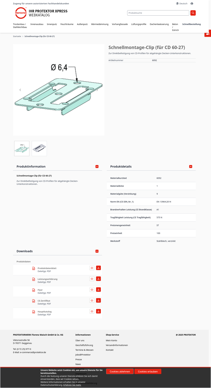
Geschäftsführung (84, 345)
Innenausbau (37, 24)
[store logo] (43, 13)
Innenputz (52, 24)
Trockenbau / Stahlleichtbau (20, 26)
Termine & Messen (84, 349)
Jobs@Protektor (83, 354)
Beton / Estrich (175, 27)
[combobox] (158, 13)
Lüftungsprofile (138, 24)
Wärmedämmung (99, 24)
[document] (105, 378)
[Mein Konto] (192, 3)
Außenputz (82, 24)
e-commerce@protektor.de (33, 352)
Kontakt (109, 349)
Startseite (17, 36)
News (78, 364)
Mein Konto (111, 340)
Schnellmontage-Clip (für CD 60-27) (40, 36)
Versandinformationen (117, 345)
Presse (78, 359)
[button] (58, 90)
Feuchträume (66, 24)
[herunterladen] (33, 268)
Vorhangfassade (120, 24)
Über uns (80, 340)
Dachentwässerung (159, 24)
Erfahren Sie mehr (72, 385)
